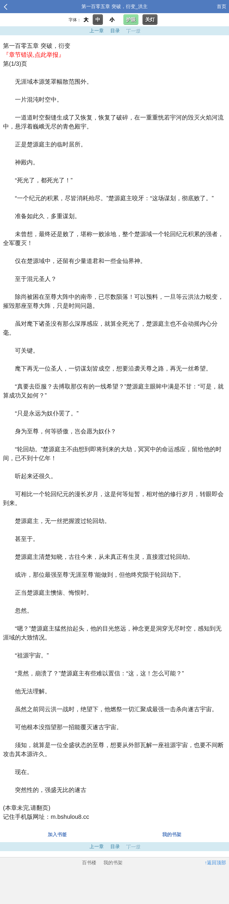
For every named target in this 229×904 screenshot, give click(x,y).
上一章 (96, 30)
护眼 (131, 19)
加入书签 (57, 834)
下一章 (133, 30)
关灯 (150, 19)
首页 (221, 6)
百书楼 (89, 862)
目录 (115, 30)
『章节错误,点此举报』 (33, 54)
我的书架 (171, 834)
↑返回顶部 (215, 862)
